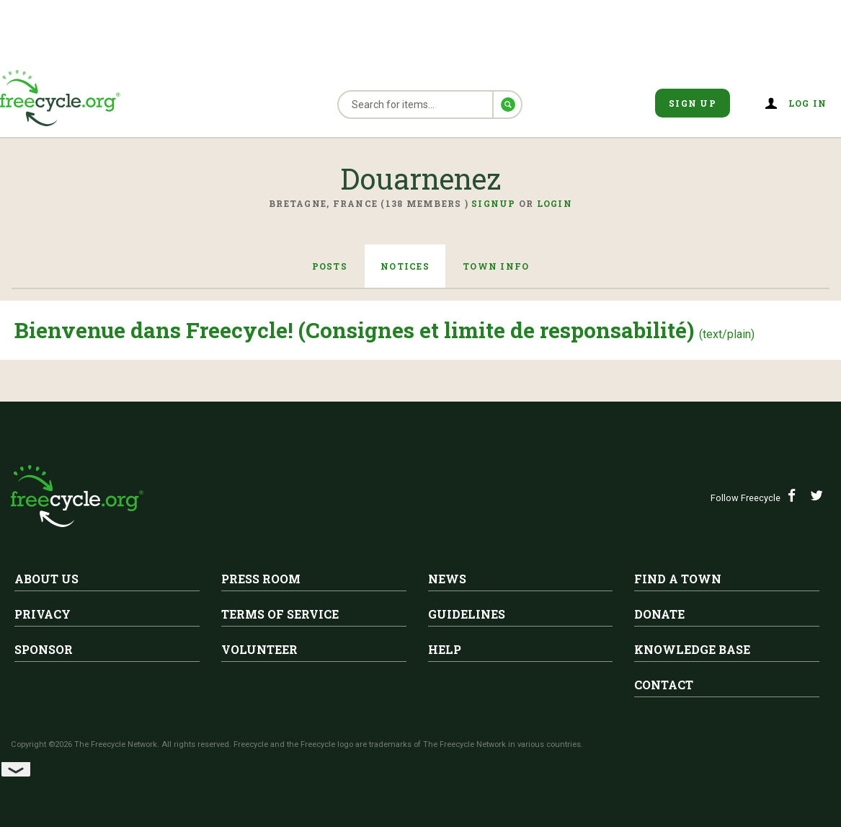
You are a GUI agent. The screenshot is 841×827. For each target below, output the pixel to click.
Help (444, 649)
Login (554, 203)
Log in (807, 103)
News (447, 578)
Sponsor (43, 649)
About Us (46, 578)
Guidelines (466, 614)
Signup (493, 203)
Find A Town (677, 578)
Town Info (497, 266)
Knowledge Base (692, 649)
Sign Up (692, 103)
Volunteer (259, 649)
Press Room (261, 578)
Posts (328, 266)
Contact (663, 684)
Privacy (42, 614)
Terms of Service (280, 614)
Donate (659, 614)
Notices (405, 266)
